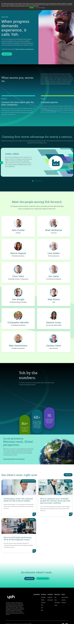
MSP (42, 610)
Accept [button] (31, 7)
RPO (42, 605)
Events (55, 605)
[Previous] (1, 162)
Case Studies (57, 602)
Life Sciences (50, 599)
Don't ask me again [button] (40, 7)
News (55, 599)
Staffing (42, 599)
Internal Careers (64, 597)
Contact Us (6, 54)
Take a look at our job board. (24, 49)
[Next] (72, 162)
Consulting (43, 597)
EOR (42, 607)
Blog (55, 597)
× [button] (1, 1)
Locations (63, 599)
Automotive (50, 597)
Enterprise (43, 602)
